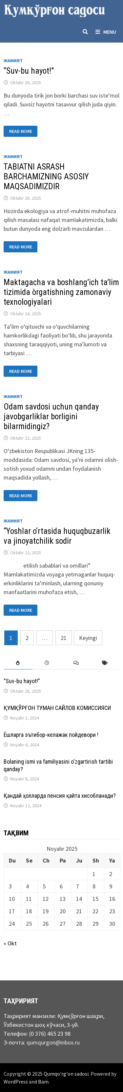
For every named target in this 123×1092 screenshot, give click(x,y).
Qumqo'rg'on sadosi (66, 1073)
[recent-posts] (46, 663)
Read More (20, 131)
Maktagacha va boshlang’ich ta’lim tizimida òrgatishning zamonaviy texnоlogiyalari (61, 292)
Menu (105, 31)
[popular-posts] (18, 663)
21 (64, 638)
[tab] (18, 663)
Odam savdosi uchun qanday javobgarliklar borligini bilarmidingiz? (51, 416)
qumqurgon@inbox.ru (53, 1042)
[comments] (76, 663)
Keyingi (88, 638)
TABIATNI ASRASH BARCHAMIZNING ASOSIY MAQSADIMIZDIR (46, 176)
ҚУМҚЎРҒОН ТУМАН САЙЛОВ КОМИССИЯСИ (57, 707)
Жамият (13, 61)
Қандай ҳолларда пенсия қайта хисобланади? (60, 795)
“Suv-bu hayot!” (29, 71)
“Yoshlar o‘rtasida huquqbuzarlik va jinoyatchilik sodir (57, 536)
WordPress (16, 1081)
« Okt (10, 943)
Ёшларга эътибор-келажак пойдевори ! (51, 734)
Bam (43, 1081)
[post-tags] (105, 663)
